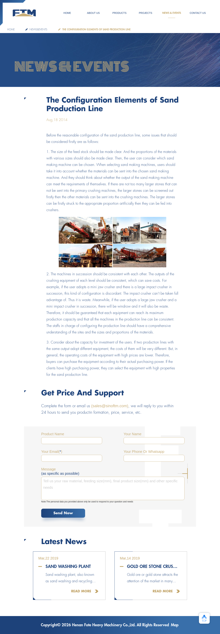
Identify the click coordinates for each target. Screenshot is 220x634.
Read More (81, 591)
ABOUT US (93, 12)
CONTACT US (198, 12)
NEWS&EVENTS (38, 29)
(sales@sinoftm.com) (109, 406)
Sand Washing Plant (68, 566)
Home (11, 29)
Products (119, 12)
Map (174, 625)
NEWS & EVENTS (171, 15)
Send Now (63, 513)
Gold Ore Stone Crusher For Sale (153, 566)
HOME (67, 12)
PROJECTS (145, 12)
